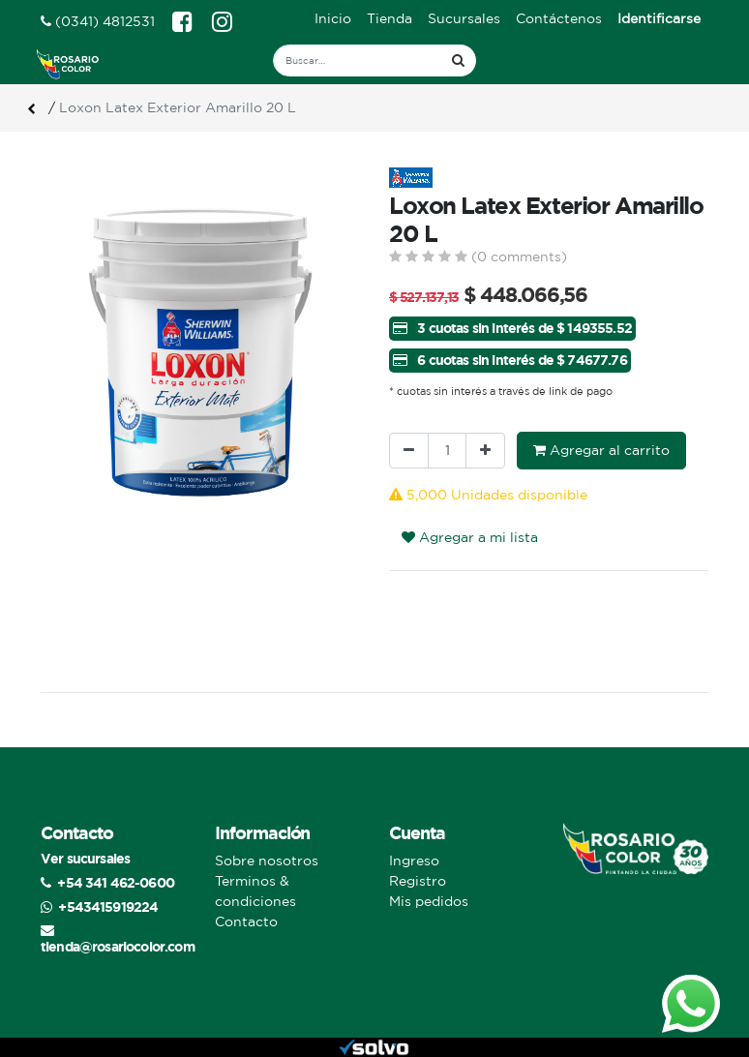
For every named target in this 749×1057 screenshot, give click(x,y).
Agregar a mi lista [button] (470, 537)
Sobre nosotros (266, 860)
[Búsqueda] (458, 60)
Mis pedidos (428, 901)
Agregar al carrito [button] (601, 450)
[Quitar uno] (409, 450)
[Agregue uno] (485, 450)
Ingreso (414, 860)
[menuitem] (333, 19)
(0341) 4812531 (98, 21)
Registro (417, 881)
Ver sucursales (85, 858)
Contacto (246, 921)
